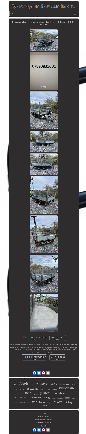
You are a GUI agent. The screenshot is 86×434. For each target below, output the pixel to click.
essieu (57, 402)
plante (55, 389)
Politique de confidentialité (43, 420)
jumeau (46, 393)
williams (42, 383)
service (44, 405)
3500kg (68, 402)
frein (42, 402)
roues (73, 384)
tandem (32, 384)
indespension (64, 384)
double (23, 383)
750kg (46, 397)
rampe (22, 402)
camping (36, 394)
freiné (73, 398)
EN (42, 426)
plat (16, 403)
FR (45, 426)
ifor (34, 402)
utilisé (42, 389)
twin (28, 393)
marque (20, 394)
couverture (35, 397)
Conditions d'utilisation (44, 423)
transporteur (20, 397)
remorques (60, 398)
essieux (32, 388)
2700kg (53, 384)
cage (48, 403)
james (15, 389)
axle (28, 403)
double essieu (62, 393)
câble (22, 389)
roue (15, 384)
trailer (48, 389)
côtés (53, 398)
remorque (67, 388)
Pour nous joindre (43, 416)
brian (67, 398)
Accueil (43, 413)
